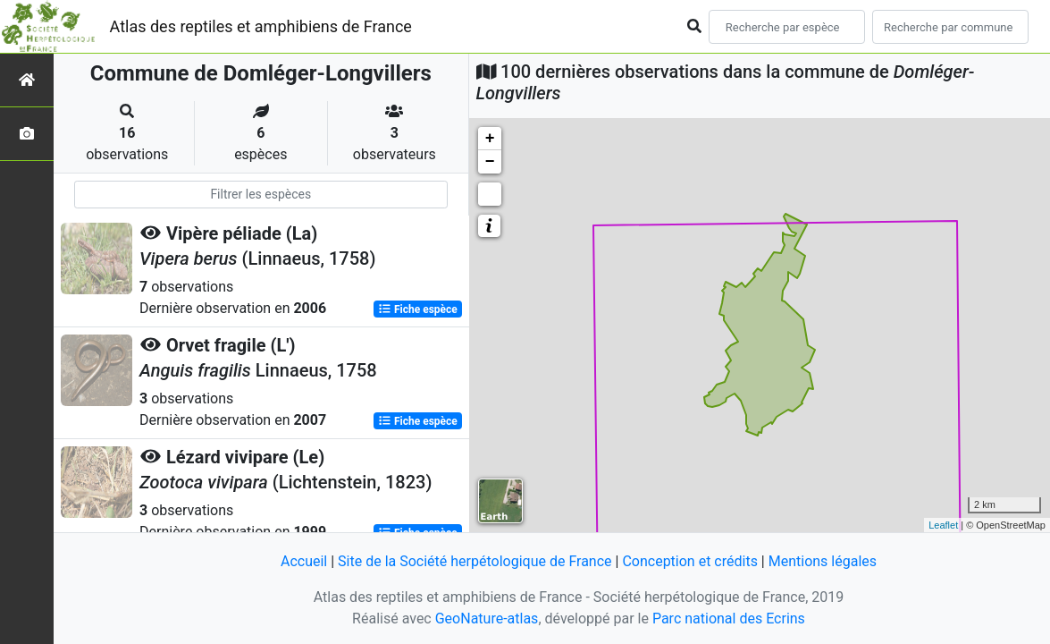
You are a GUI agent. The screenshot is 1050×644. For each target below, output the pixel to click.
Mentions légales (823, 561)
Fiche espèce (418, 309)
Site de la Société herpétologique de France (474, 561)
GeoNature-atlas (487, 618)
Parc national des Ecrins (728, 618)
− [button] (490, 162)
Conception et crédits (690, 561)
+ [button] (490, 138)
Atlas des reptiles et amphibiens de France (261, 26)
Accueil (304, 561)
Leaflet (943, 525)
